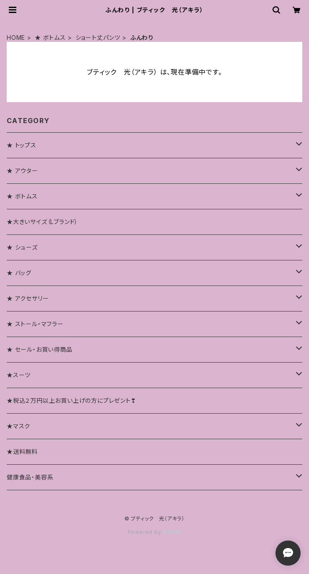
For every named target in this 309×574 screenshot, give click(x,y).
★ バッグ (19, 272)
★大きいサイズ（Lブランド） (42, 221)
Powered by (155, 532)
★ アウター (22, 170)
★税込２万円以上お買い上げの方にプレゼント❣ (71, 400)
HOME (16, 37)
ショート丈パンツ (97, 37)
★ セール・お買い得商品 (40, 349)
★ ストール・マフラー (35, 323)
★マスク (18, 426)
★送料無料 (22, 451)
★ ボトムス (50, 37)
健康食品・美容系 (30, 477)
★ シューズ (22, 247)
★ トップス (21, 145)
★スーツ (19, 374)
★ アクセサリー (28, 298)
